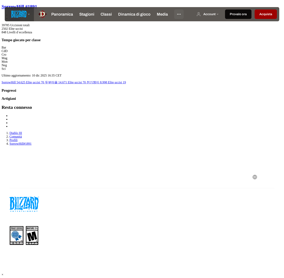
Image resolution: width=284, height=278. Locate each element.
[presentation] (19, 14)
